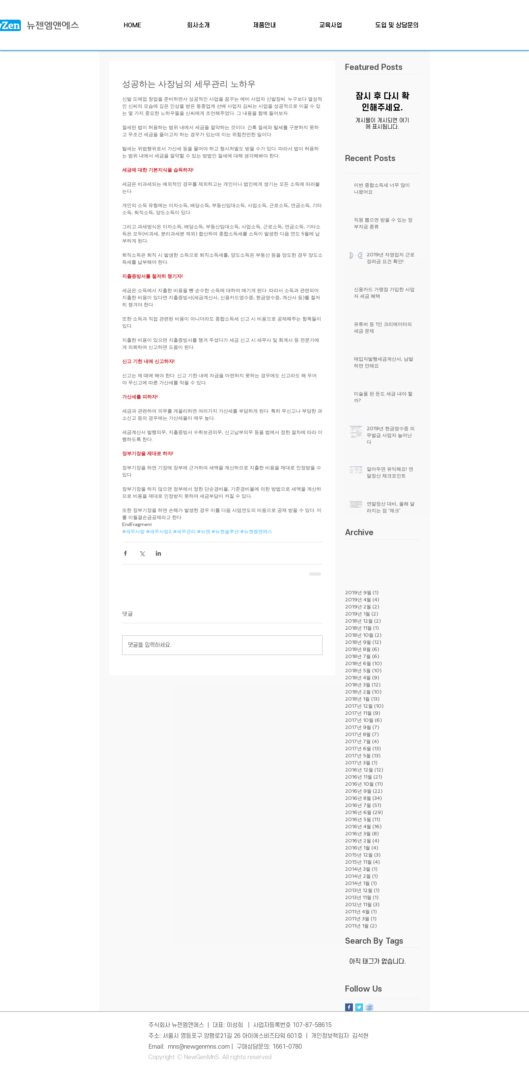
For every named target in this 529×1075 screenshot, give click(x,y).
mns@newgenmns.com (199, 1047)
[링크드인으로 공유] (158, 553)
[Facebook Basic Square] (349, 1007)
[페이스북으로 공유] (125, 553)
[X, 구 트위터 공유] (142, 553)
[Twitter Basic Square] (359, 1007)
